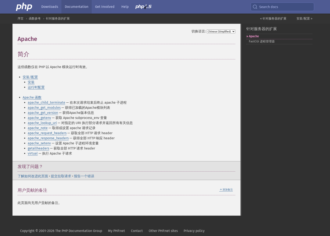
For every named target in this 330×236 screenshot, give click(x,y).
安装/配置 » (304, 18)
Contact (137, 231)
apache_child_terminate (46, 103)
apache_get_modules (44, 108)
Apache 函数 (32, 97)
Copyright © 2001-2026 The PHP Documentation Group (61, 231)
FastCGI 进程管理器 (262, 41)
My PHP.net (116, 231)
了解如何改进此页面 (33, 176)
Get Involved (105, 7)
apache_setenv (39, 143)
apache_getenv (39, 118)
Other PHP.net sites (163, 231)
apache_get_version (43, 113)
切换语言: (198, 31)
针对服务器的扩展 (58, 18)
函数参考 (35, 18)
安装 (31, 82)
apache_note (38, 128)
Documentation (76, 7)
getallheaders (38, 148)
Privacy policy (194, 231)
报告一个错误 (84, 176)
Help (125, 7)
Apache (254, 36)
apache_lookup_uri (42, 123)
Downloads (49, 7)
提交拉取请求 (61, 176)
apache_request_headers (47, 133)
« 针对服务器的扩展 (273, 18)
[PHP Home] (24, 7)
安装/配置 (30, 77)
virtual (33, 153)
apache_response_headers (48, 138)
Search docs (265, 6)
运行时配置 (36, 87)
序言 (21, 18)
